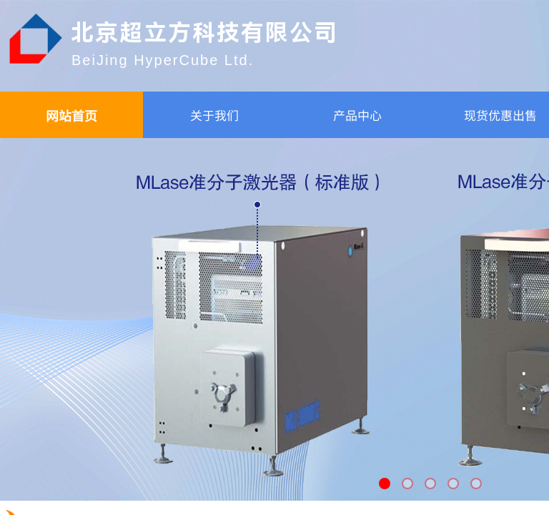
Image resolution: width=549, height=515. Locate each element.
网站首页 (71, 115)
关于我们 (214, 115)
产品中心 (357, 115)
